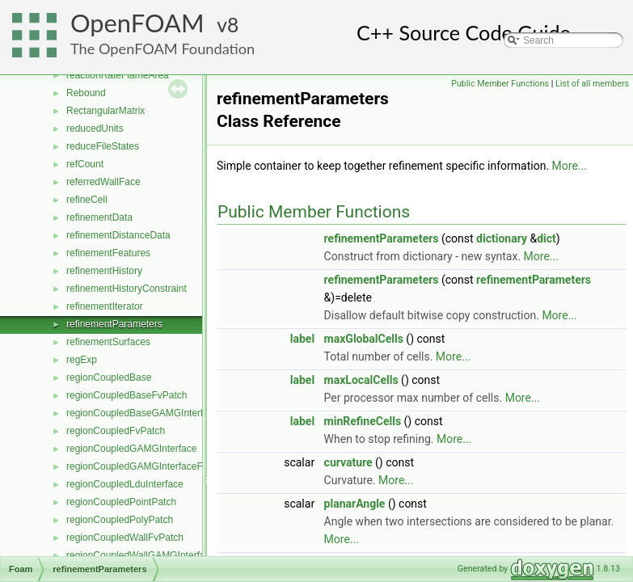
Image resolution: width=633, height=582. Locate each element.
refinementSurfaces (108, 342)
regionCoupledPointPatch (121, 502)
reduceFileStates (102, 146)
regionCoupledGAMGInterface (131, 448)
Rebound (86, 93)
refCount (84, 164)
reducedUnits (95, 128)
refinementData (99, 217)
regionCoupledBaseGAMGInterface (142, 413)
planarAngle (355, 503)
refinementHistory (104, 270)
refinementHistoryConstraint (126, 288)
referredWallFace (103, 182)
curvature (348, 462)
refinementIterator (104, 306)
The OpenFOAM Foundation (162, 48)
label (302, 338)
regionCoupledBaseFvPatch (126, 395)
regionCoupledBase (108, 377)
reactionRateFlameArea (117, 75)
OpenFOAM (137, 23)
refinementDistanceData (118, 235)
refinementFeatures (108, 253)
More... (569, 165)
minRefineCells (362, 421)
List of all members (592, 83)
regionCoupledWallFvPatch (125, 537)
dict (546, 238)
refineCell (87, 199)
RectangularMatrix (105, 110)
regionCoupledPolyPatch (119, 519)
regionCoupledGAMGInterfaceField (141, 466)
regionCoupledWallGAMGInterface (140, 555)
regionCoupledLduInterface (125, 484)
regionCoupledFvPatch (115, 430)
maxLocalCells (361, 379)
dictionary (501, 238)
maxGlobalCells (363, 338)
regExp (81, 359)
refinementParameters (114, 324)
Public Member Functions (500, 83)
